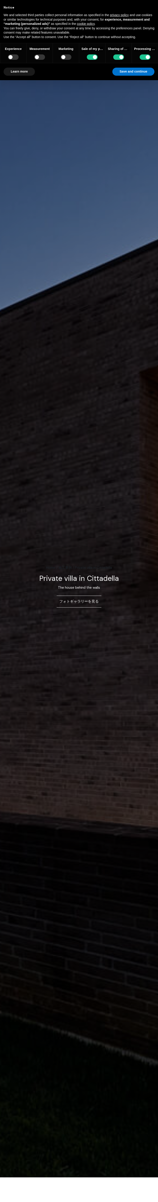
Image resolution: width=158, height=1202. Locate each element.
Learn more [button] (19, 71)
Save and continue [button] (133, 71)
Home (50, 567)
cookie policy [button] (86, 24)
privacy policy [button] (119, 15)
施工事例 (65, 567)
